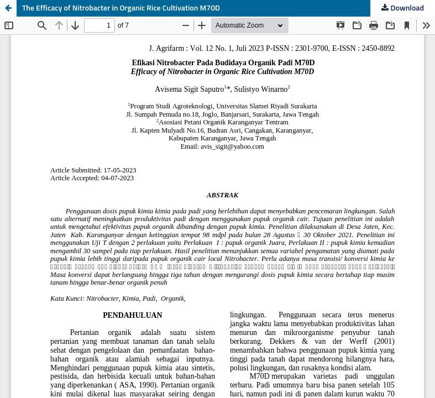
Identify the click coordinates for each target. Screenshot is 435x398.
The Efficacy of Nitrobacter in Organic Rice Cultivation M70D (121, 8)
